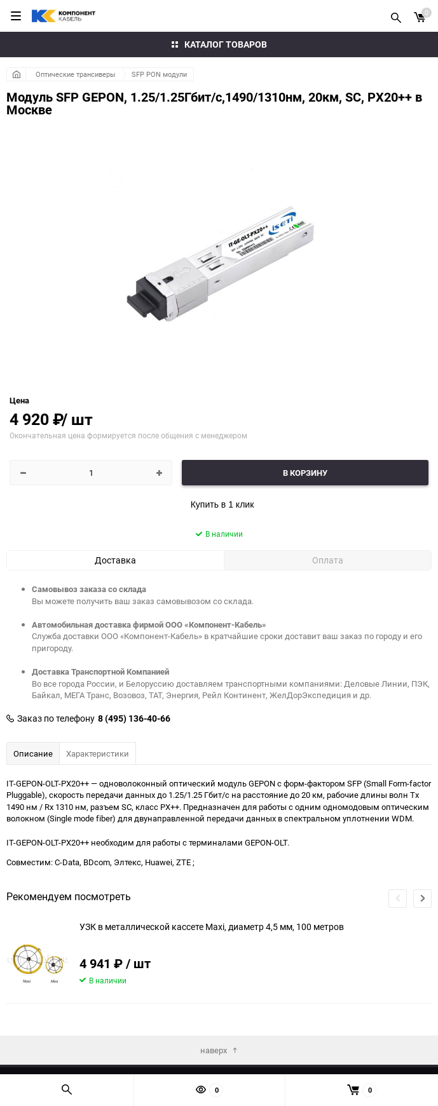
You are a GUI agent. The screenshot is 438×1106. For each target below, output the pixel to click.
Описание (33, 753)
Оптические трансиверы (76, 74)
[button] (422, 898)
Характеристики (97, 753)
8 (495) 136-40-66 (134, 718)
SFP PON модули (159, 74)
